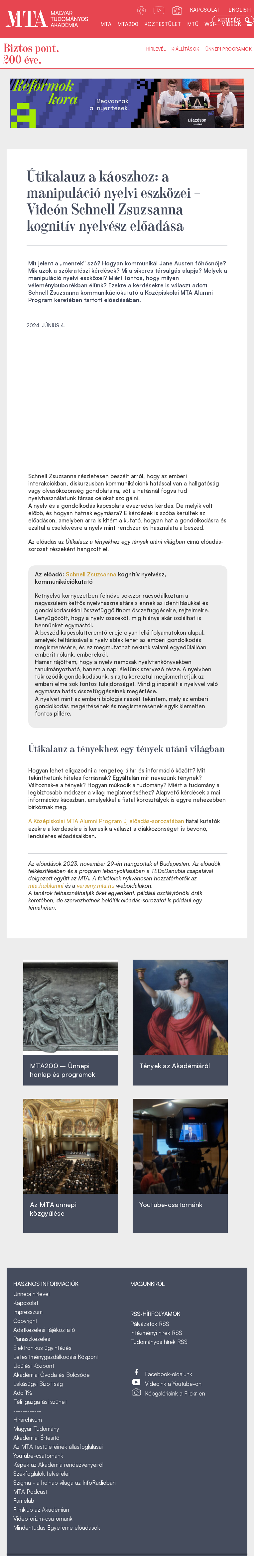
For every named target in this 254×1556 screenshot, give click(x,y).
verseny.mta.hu (95, 885)
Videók (231, 24)
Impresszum (28, 1311)
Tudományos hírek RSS (159, 1341)
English (239, 10)
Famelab (23, 1500)
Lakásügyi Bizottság (38, 1383)
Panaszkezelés (31, 1338)
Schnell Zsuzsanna (91, 574)
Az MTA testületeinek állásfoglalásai (58, 1446)
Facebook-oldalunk (168, 1374)
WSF (210, 24)
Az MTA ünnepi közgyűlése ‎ (53, 1208)
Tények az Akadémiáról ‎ (174, 1066)
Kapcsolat (205, 10)
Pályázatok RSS (149, 1323)
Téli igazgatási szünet (40, 1401)
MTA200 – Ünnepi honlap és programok (62, 1070)
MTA (105, 24)
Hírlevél (156, 49)
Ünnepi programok (228, 49)
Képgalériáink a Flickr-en (175, 1393)
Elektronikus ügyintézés (42, 1347)
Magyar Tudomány (36, 1428)
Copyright (25, 1320)
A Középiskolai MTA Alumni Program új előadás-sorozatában (106, 820)
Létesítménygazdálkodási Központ (56, 1356)
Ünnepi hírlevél (31, 1293)
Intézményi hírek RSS (156, 1332)
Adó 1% (22, 1392)
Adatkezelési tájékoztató (44, 1329)
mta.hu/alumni (46, 885)
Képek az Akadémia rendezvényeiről (58, 1464)
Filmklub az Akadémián (41, 1509)
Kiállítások (185, 49)
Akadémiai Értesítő (36, 1437)
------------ (27, 1410)
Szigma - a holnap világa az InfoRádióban (64, 1482)
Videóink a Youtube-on (173, 1383)
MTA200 (127, 24)
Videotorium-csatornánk (42, 1518)
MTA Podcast (30, 1491)
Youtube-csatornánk (38, 1455)
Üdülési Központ (33, 1365)
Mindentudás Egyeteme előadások (56, 1527)
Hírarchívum (27, 1419)
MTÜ (192, 24)
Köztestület (162, 24)
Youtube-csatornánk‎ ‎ (170, 1204)
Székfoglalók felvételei (41, 1473)
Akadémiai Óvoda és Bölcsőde (51, 1374)
